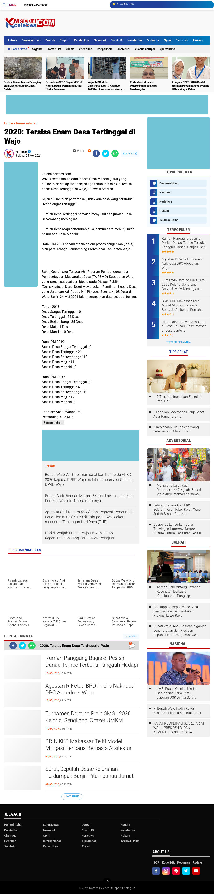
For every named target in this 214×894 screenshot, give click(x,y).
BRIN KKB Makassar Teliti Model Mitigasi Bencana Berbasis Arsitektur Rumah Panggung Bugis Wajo (88, 748)
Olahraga (153, 40)
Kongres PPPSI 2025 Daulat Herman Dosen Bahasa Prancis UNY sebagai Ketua (190, 86)
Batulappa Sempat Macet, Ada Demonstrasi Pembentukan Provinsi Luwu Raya (175, 611)
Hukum (198, 40)
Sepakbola (106, 49)
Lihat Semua (72, 796)
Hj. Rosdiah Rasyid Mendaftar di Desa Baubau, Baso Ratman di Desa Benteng (184, 326)
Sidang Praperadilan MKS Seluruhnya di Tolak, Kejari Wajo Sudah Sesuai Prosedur (177, 509)
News (70, 49)
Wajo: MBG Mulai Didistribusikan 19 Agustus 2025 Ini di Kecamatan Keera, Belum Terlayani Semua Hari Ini (106, 86)
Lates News (19, 49)
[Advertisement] (134, 22)
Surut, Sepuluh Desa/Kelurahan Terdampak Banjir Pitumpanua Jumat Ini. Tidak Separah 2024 (89, 776)
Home (12, 5)
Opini (167, 40)
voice (79, 151)
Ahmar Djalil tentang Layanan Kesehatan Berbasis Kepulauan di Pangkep (178, 591)
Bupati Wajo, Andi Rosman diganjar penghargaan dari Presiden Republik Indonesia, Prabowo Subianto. (179, 630)
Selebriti (124, 49)
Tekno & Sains (168, 220)
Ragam (64, 40)
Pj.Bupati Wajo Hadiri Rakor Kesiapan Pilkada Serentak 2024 (177, 711)
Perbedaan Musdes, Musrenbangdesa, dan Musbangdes (143, 86)
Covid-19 (117, 40)
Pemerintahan (31, 40)
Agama (38, 49)
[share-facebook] (96, 153)
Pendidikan (81, 40)
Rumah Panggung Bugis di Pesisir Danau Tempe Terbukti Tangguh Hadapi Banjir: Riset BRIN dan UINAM (91, 665)
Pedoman (183, 862)
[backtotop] (107, 882)
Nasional (100, 40)
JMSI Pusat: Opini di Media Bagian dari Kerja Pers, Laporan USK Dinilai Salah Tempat (176, 693)
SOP (156, 862)
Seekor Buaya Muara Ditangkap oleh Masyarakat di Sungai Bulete (22, 86)
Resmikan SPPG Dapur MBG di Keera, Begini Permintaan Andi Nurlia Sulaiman (64, 86)
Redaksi (198, 862)
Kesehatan (134, 40)
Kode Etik (168, 862)
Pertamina (168, 49)
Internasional (52, 841)
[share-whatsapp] (115, 153)
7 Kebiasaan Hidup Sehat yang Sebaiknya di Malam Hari (176, 429)
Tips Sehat (89, 841)
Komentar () (130, 153)
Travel (86, 846)
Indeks (12, 40)
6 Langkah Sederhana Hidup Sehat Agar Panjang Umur (178, 414)
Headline (86, 49)
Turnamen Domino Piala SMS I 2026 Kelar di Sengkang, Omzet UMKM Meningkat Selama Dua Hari (88, 720)
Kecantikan (50, 846)
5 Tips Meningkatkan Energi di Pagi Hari (179, 399)
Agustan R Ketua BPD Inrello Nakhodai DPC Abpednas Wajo (90, 689)
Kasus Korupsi (146, 49)
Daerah (50, 40)
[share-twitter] (105, 153)
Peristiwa (182, 40)
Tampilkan (131, 636)
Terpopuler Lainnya (178, 342)
